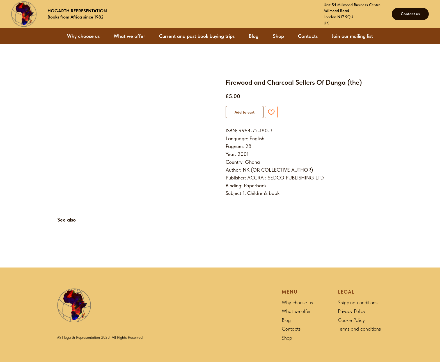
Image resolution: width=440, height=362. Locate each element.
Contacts (308, 36)
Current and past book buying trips (197, 36)
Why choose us (83, 36)
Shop (278, 36)
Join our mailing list (352, 36)
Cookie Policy (351, 320)
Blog (253, 36)
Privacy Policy (351, 311)
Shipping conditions (357, 302)
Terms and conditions (359, 329)
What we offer (129, 36)
